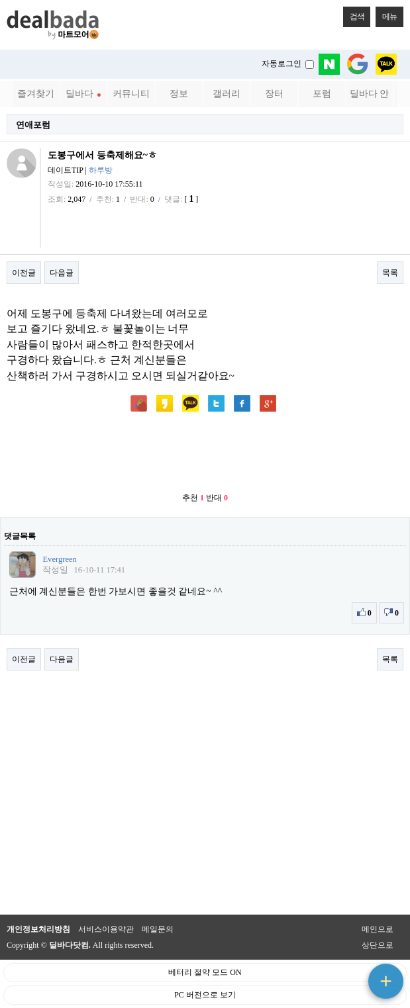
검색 (353, 14)
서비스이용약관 (106, 929)
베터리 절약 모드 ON (204, 972)
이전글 (24, 272)
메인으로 (377, 929)
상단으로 (377, 945)
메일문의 (158, 929)
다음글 (62, 272)
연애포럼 (33, 125)
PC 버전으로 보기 (205, 994)
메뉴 (386, 14)
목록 (390, 272)
